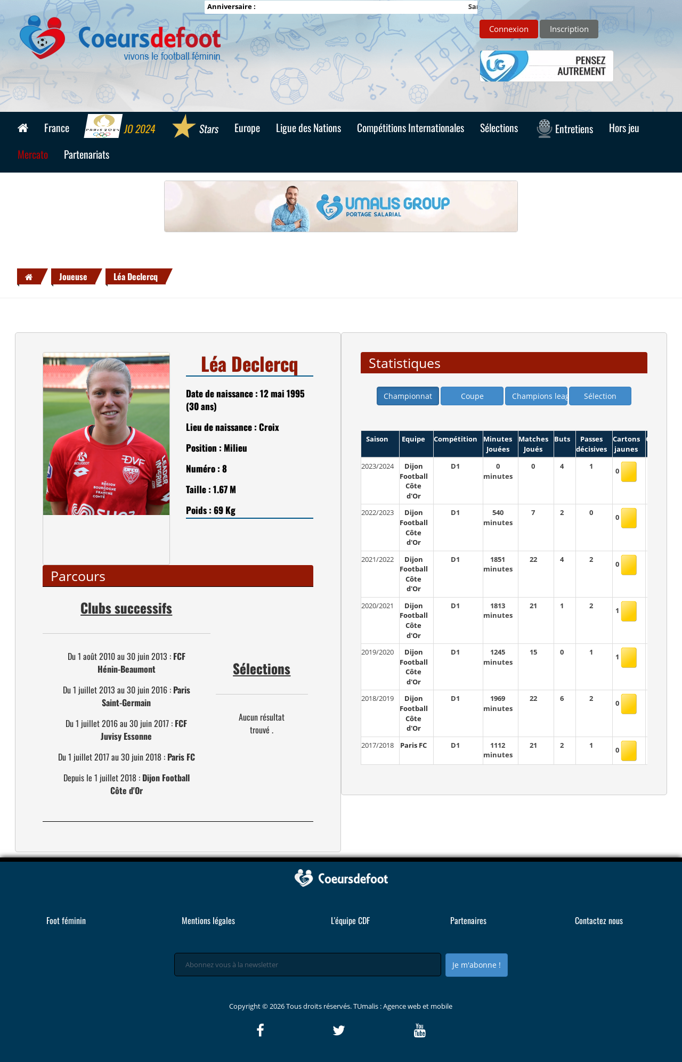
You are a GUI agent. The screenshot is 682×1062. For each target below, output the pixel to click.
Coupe (472, 396)
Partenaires (468, 920)
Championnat (408, 396)
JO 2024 (120, 127)
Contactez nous (599, 920)
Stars (194, 127)
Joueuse (73, 276)
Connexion (509, 28)
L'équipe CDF (350, 920)
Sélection (600, 396)
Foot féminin (66, 920)
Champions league (539, 396)
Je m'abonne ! (476, 965)
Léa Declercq (135, 276)
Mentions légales (208, 920)
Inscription (569, 28)
